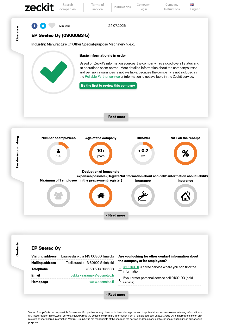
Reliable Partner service (102, 77)
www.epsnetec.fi (102, 282)
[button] (34, 26)
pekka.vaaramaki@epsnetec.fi (92, 275)
